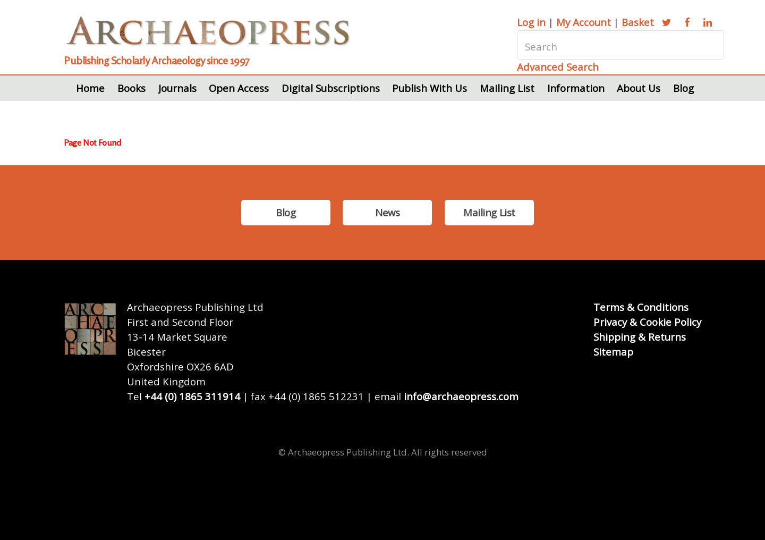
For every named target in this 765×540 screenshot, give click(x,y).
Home (90, 88)
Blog (683, 88)
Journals (177, 88)
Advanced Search (558, 66)
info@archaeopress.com (461, 396)
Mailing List (507, 88)
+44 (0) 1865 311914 (192, 396)
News (387, 212)
